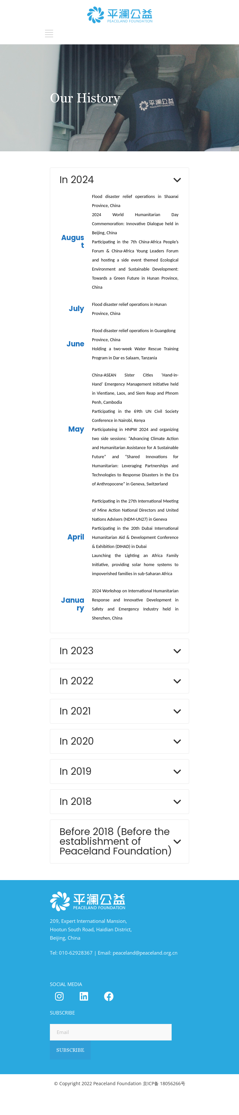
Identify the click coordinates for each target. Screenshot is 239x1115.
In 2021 (75, 711)
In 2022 (76, 681)
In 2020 (77, 741)
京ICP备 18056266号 (164, 1083)
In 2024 (77, 180)
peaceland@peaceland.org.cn (145, 952)
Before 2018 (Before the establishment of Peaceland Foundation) (116, 841)
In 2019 (76, 771)
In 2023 (77, 651)
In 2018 (76, 801)
